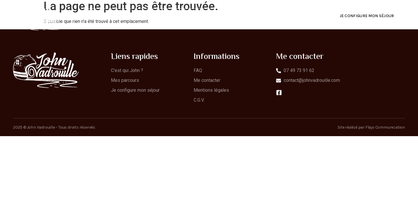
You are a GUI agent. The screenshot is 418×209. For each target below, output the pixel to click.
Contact (288, 16)
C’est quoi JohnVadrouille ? (119, 16)
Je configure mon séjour (367, 15)
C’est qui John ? (181, 16)
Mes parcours (228, 16)
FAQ (261, 16)
